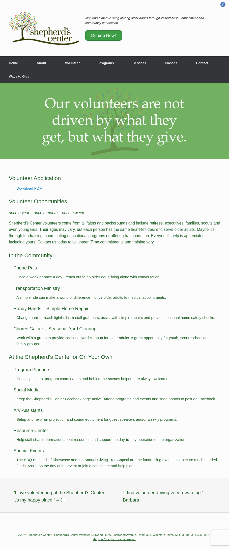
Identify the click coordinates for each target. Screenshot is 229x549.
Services (139, 63)
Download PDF (29, 188)
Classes (171, 63)
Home (13, 63)
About (41, 63)
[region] (114, 121)
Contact (202, 63)
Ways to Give (19, 76)
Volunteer (72, 63)
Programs (106, 63)
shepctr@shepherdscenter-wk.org (114, 539)
